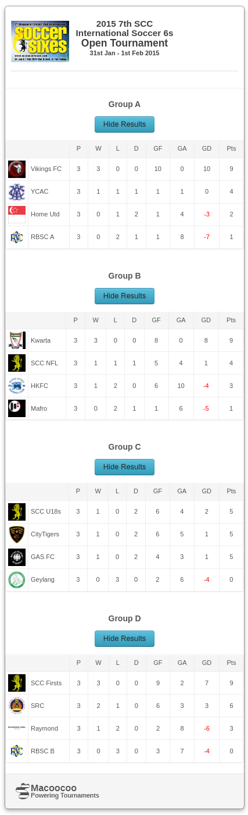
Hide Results (124, 124)
